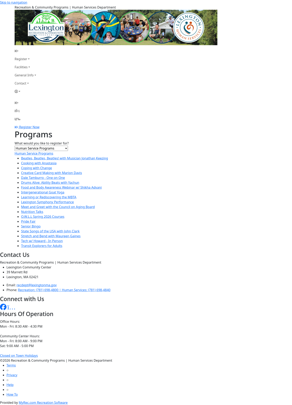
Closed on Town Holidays (19, 355)
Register (21, 59)
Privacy (11, 375)
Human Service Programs (34, 153)
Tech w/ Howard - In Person (42, 241)
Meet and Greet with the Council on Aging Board (58, 207)
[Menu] (17, 119)
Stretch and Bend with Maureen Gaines (51, 236)
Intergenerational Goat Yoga (42, 192)
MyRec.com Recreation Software (43, 402)
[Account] (25, 91)
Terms (11, 365)
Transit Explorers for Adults (41, 246)
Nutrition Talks (32, 211)
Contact (20, 83)
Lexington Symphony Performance (47, 202)
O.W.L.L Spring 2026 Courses (42, 216)
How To (12, 394)
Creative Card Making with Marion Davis (51, 173)
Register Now (29, 127)
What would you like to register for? (42, 143)
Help (10, 385)
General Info (24, 75)
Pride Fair (28, 221)
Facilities (21, 67)
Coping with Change (36, 168)
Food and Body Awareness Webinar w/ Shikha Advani (61, 187)
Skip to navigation (13, 2)
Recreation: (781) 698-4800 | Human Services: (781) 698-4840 (64, 290)
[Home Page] (25, 51)
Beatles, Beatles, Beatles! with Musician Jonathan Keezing (64, 158)
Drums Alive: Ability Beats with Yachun (50, 182)
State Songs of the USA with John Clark (50, 231)
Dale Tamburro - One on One (43, 177)
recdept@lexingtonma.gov (37, 285)
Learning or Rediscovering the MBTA (48, 197)
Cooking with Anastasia (39, 163)
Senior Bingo (31, 226)
